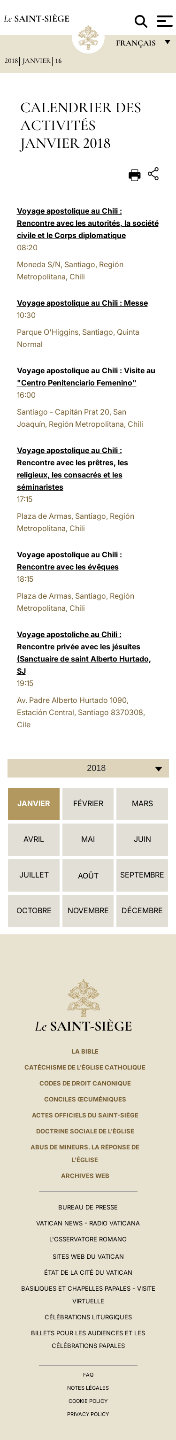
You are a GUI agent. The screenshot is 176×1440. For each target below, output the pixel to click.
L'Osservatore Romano (88, 1239)
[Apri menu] (163, 21)
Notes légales (88, 1388)
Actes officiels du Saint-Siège (85, 1115)
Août (88, 875)
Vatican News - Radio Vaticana (88, 1223)
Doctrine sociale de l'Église (85, 1131)
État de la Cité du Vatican (88, 1272)
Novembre (88, 910)
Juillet (34, 874)
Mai (88, 839)
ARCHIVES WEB (85, 1175)
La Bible (85, 1051)
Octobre (34, 910)
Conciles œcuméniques (85, 1099)
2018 (11, 60)
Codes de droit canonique (85, 1083)
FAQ (88, 1374)
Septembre (142, 874)
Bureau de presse (88, 1207)
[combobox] (88, 768)
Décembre (142, 910)
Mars (142, 803)
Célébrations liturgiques (88, 1317)
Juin (142, 839)
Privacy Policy (88, 1414)
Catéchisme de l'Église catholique (84, 1067)
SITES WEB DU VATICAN (88, 1256)
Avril (33, 839)
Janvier (37, 60)
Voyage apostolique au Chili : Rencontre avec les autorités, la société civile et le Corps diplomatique (88, 223)
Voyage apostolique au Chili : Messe (82, 303)
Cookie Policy (88, 1401)
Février (88, 803)
